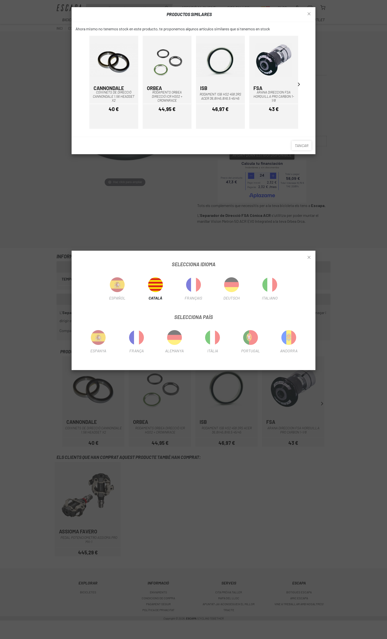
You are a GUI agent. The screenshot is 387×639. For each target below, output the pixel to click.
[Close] (309, 258)
